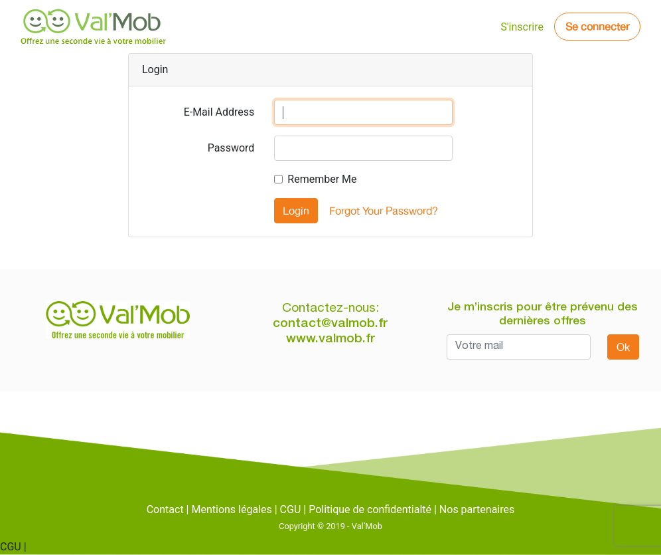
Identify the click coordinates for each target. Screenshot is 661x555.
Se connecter (597, 27)
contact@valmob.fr (330, 324)
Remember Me (321, 179)
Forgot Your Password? (383, 211)
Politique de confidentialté (370, 509)
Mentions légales (231, 509)
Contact (165, 509)
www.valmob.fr (330, 339)
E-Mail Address (219, 112)
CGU (290, 509)
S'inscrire (522, 27)
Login (296, 211)
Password (231, 148)
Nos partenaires (476, 509)
